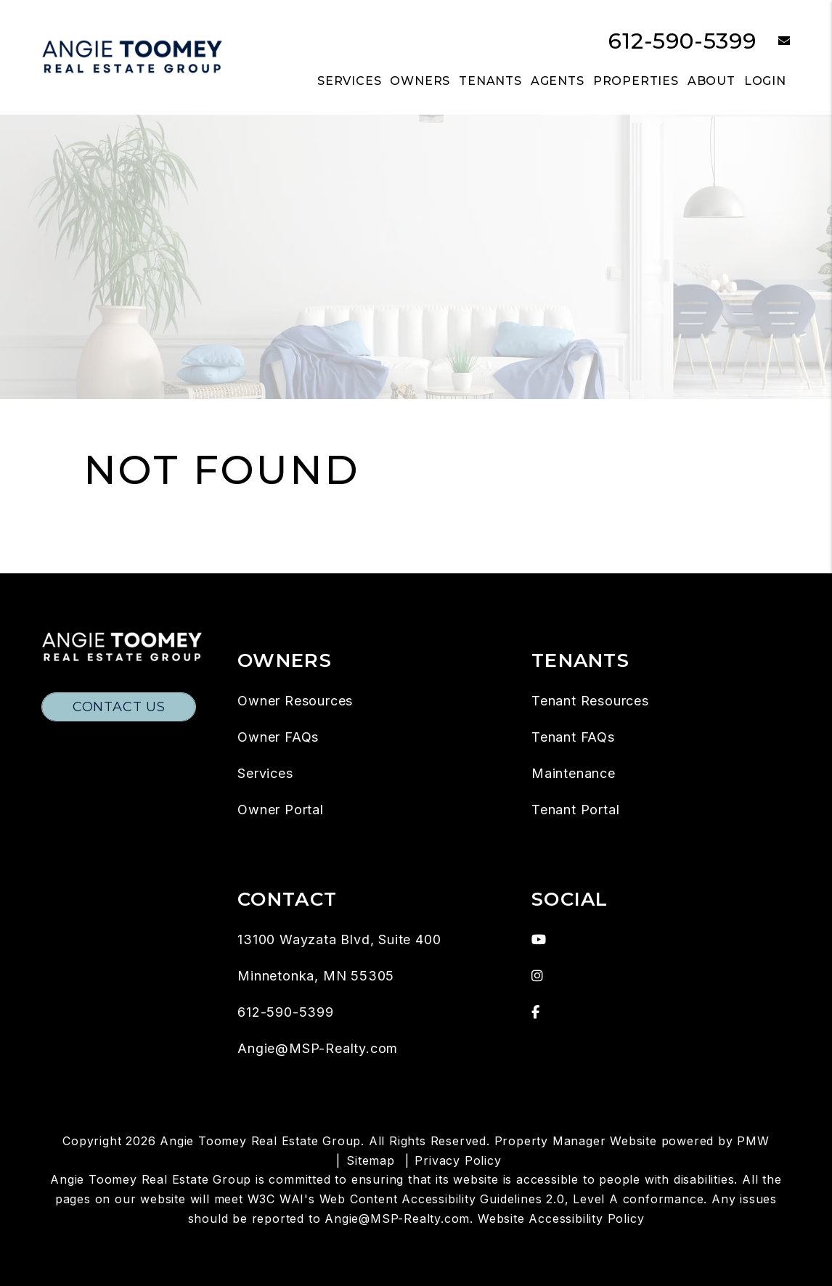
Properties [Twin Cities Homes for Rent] (636, 81)
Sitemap (370, 1160)
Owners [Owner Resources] (420, 81)
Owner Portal (280, 809)
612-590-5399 (682, 41)
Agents (557, 81)
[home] (132, 56)
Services (265, 773)
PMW (753, 1141)
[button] (773, 42)
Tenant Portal (575, 809)
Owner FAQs (278, 737)
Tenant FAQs (573, 737)
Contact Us (119, 707)
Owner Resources (295, 700)
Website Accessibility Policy (561, 1218)
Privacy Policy (458, 1160)
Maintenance (573, 773)
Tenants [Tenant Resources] (490, 81)
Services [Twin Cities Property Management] (349, 81)
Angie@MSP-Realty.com (317, 1048)
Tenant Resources (590, 700)
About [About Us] (711, 81)
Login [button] (765, 81)
